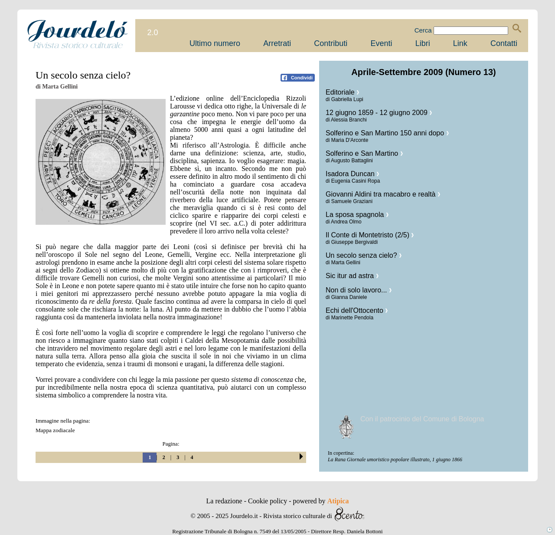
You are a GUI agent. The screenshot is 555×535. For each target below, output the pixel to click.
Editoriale (342, 92)
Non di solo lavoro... (359, 290)
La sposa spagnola (357, 214)
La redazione (225, 501)
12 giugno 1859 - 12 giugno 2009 (379, 112)
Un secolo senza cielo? (364, 255)
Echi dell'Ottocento (357, 310)
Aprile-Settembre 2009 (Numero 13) (423, 72)
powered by (321, 501)
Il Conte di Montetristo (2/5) (370, 235)
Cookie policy (268, 501)
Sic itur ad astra (352, 275)
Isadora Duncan (352, 173)
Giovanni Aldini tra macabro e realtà (383, 194)
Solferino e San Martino (364, 153)
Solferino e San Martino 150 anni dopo (387, 133)
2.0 (152, 32)
